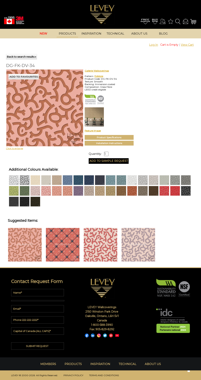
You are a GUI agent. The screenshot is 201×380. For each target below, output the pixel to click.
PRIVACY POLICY (73, 375)
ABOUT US (153, 364)
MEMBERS (48, 364)
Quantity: (95, 154)
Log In (153, 44)
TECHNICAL (127, 364)
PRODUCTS (73, 364)
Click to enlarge (14, 148)
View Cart (187, 44)
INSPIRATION (100, 364)
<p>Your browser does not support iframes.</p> (37, 103)
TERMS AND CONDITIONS (104, 375)
